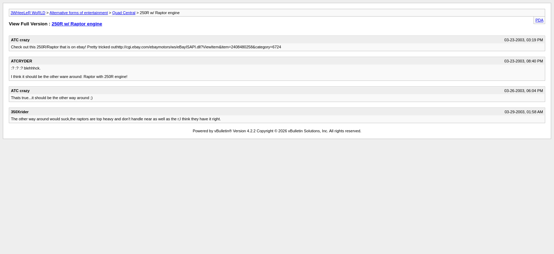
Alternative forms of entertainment (78, 13)
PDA (539, 20)
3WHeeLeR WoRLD (28, 13)
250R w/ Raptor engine (77, 23)
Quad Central (123, 13)
